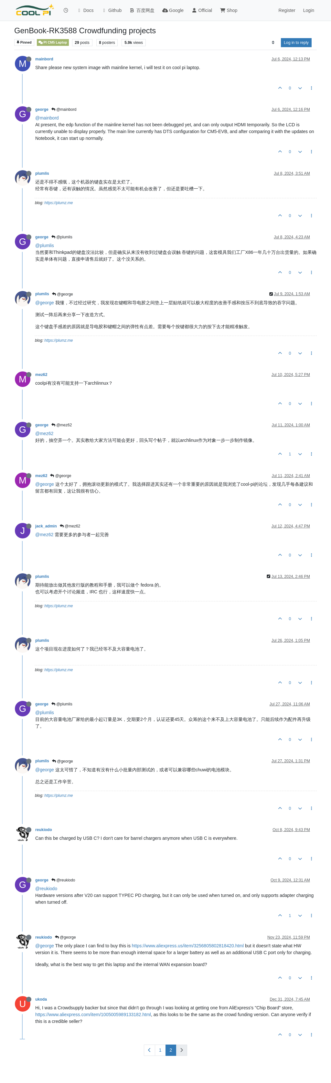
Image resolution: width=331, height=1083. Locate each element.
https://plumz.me (58, 203)
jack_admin (46, 526)
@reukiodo (63, 880)
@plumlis (61, 237)
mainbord (44, 59)
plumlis (42, 173)
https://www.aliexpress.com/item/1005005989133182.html (93, 1014)
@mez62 (61, 425)
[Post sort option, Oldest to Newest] (273, 42)
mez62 (41, 374)
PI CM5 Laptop (52, 42)
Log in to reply (296, 42)
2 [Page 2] (171, 1050)
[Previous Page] (149, 1050)
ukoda (41, 999)
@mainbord (64, 109)
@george (62, 294)
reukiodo (43, 830)
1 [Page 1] (160, 1050)
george (41, 109)
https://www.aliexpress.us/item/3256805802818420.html (188, 945)
